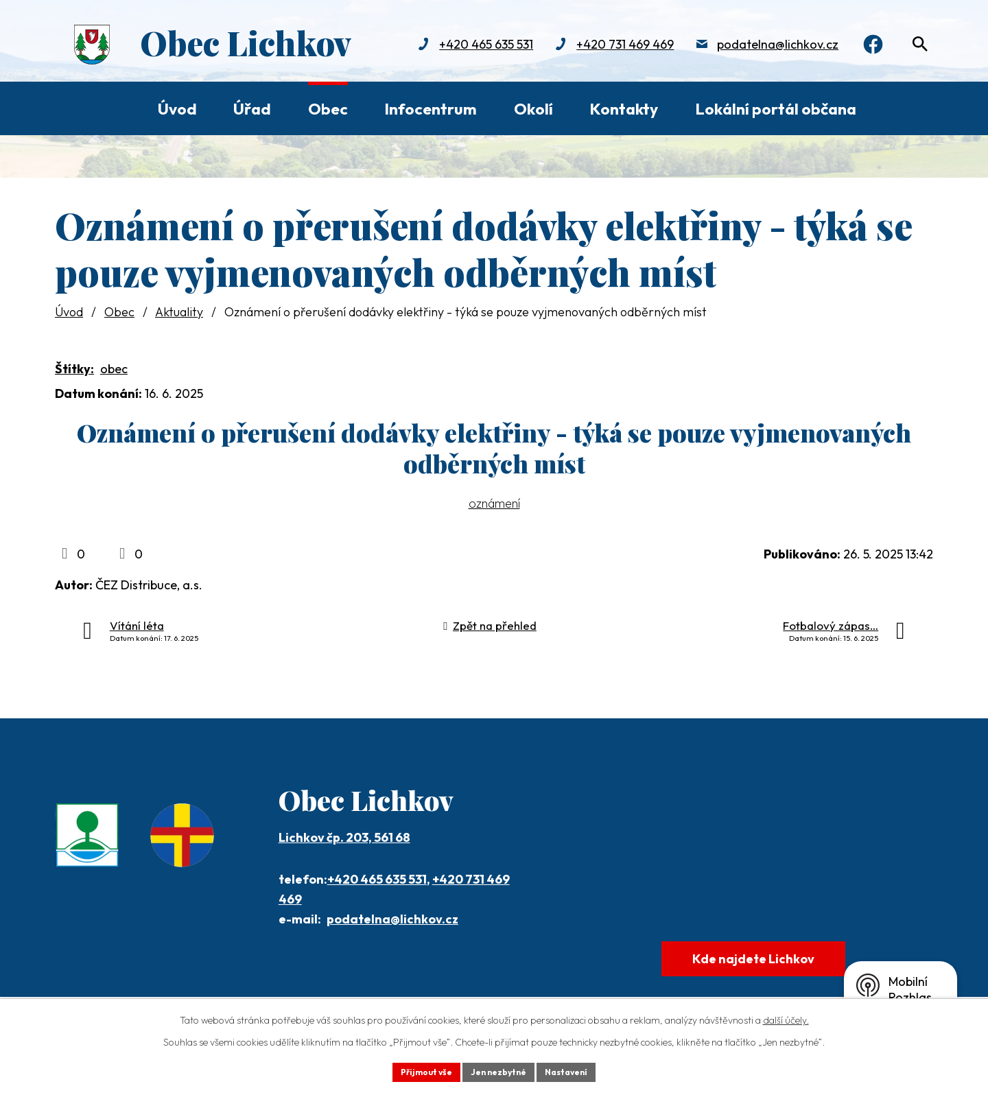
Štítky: (74, 369)
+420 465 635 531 (469, 46)
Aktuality (179, 312)
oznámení (494, 503)
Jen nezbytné (499, 1070)
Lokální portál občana (775, 109)
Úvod (177, 109)
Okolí (533, 109)
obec (114, 369)
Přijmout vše (416, 1070)
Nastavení (576, 1070)
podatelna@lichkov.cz (760, 46)
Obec (328, 109)
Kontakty (623, 109)
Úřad (252, 109)
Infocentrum (430, 109)
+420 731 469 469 (608, 46)
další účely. (786, 1017)
